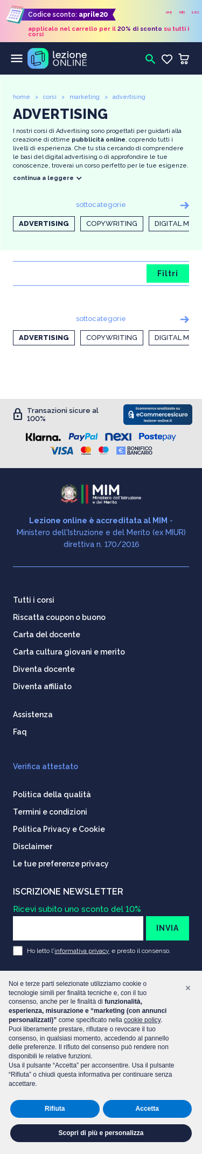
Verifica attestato (45, 766)
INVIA (167, 928)
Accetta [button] (147, 1108)
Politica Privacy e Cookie (59, 829)
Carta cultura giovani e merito (69, 652)
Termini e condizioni (50, 812)
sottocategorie (101, 205)
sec (195, 12)
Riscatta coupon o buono (59, 617)
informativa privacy (81, 951)
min (182, 12)
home (21, 97)
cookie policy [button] (142, 1020)
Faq (20, 732)
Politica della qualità (52, 794)
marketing (84, 97)
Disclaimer (32, 846)
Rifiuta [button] (55, 1108)
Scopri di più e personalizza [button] (100, 1133)
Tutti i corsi (33, 600)
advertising (129, 97)
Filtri (167, 273)
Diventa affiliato (42, 686)
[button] (188, 988)
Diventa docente (44, 669)
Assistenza (33, 714)
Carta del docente (46, 634)
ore (169, 12)
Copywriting (111, 223)
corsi (50, 97)
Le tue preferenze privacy (61, 863)
